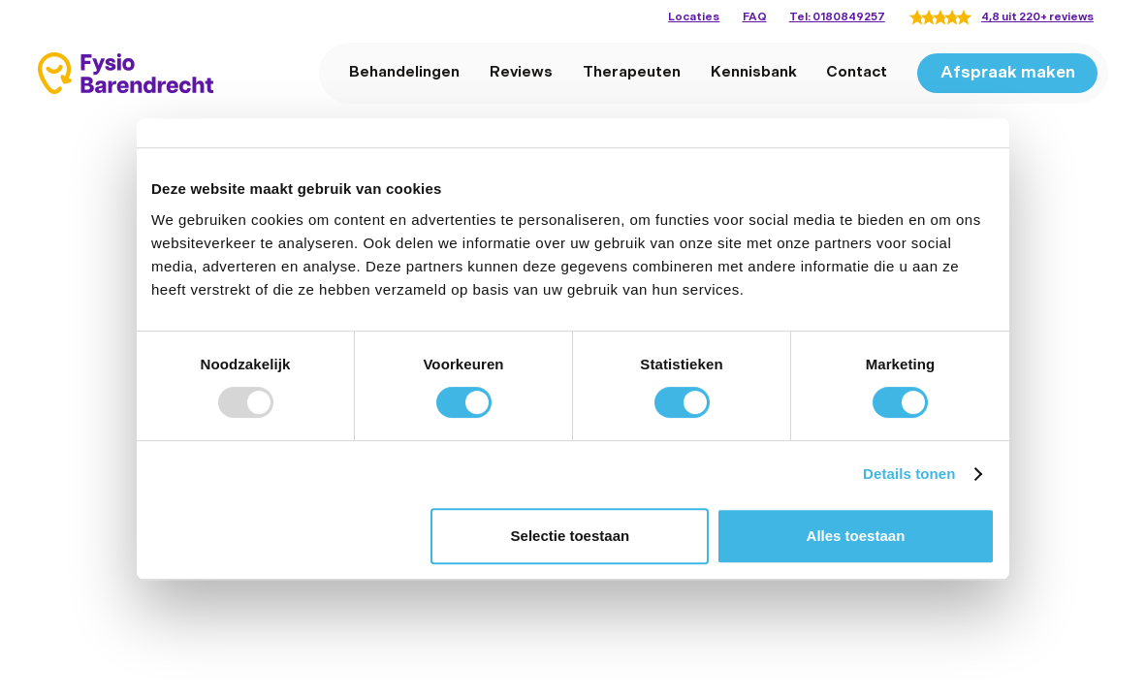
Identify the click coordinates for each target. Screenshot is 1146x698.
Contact (856, 72)
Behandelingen (404, 72)
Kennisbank (754, 72)
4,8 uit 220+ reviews (1037, 17)
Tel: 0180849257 (837, 17)
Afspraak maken (1007, 72)
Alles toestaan (856, 535)
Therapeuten (632, 72)
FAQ (755, 17)
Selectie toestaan (570, 535)
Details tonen (909, 473)
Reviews (521, 72)
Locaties (693, 17)
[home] (125, 73)
